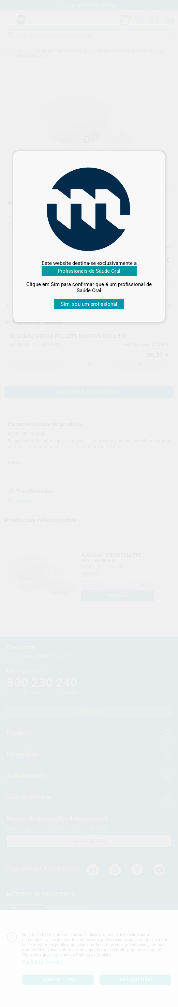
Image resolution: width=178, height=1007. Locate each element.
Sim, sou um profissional (89, 304)
